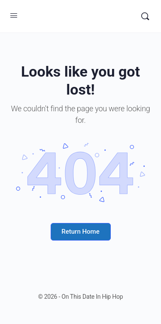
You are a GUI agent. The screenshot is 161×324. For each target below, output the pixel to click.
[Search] (145, 16)
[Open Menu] (14, 15)
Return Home (80, 231)
